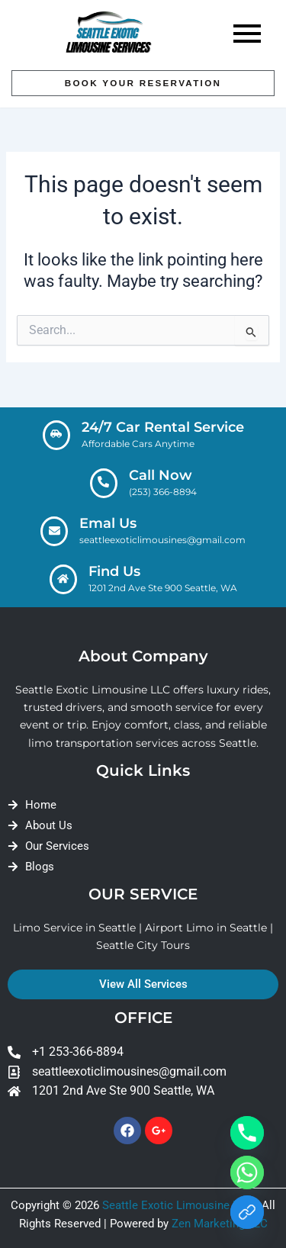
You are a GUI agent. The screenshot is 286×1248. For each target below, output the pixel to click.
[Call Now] (103, 483)
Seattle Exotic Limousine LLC (177, 1205)
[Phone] (247, 1133)
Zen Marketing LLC (220, 1223)
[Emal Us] (54, 531)
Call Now (160, 475)
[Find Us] (63, 579)
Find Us (114, 571)
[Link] (247, 1212)
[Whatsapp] (247, 1172)
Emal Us (108, 523)
